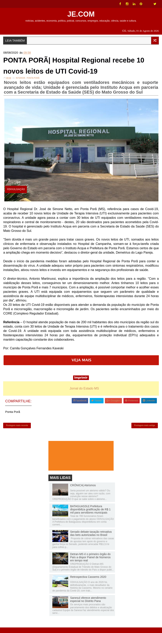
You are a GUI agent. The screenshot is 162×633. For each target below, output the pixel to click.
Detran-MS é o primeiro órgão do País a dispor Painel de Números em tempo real (90, 563)
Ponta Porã (33, 81)
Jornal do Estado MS (84, 391)
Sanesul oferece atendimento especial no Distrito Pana (88, 605)
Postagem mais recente (17, 429)
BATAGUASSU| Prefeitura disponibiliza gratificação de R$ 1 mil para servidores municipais (90, 515)
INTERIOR (20, 81)
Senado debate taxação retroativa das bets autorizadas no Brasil (91, 539)
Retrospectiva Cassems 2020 (88, 582)
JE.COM (81, 14)
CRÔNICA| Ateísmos (83, 490)
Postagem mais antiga (144, 429)
